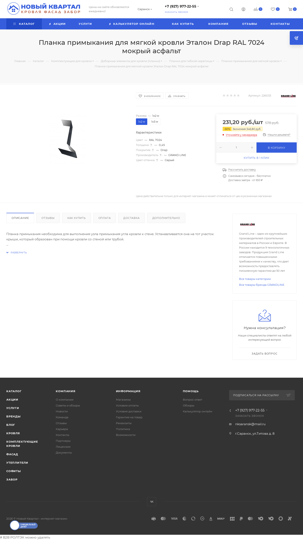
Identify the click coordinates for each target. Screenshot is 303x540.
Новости (62, 411)
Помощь (191, 391)
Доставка (131, 218)
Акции (12, 399)
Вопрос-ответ (192, 399)
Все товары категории (255, 279)
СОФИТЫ (13, 471)
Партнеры (63, 440)
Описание (20, 218)
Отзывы (48, 218)
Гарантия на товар (129, 417)
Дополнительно (166, 218)
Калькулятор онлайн (197, 411)
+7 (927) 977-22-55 (180, 6)
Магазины (123, 399)
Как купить (76, 218)
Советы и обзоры (68, 405)
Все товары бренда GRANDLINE (261, 284)
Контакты (62, 435)
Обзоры (188, 405)
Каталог (14, 391)
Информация (128, 391)
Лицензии (63, 446)
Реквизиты (124, 423)
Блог (10, 424)
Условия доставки (128, 411)
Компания (65, 391)
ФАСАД (12, 454)
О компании (64, 399)
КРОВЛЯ (13, 433)
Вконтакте (151, 501)
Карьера (62, 429)
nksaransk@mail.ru (250, 424)
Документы (64, 452)
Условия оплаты (127, 405)
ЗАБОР (11, 479)
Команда (62, 417)
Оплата (104, 218)
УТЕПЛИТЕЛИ (17, 462)
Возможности (126, 435)
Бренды (13, 416)
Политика (123, 429)
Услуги (12, 408)
